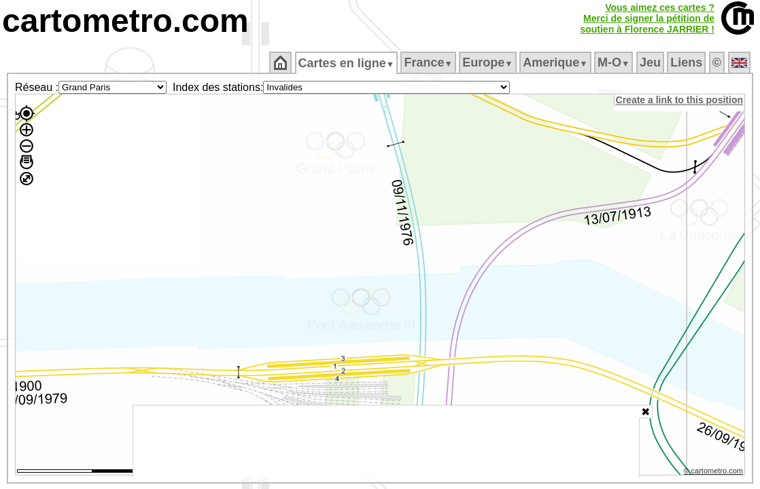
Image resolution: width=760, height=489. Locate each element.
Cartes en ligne (347, 63)
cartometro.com (125, 21)
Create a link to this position (680, 99)
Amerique (556, 62)
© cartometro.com (714, 473)
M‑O (615, 62)
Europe (489, 62)
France (429, 62)
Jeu (650, 62)
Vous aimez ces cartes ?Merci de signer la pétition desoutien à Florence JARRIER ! (647, 18)
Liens (688, 62)
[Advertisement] (386, 441)
